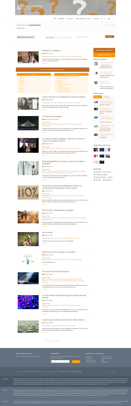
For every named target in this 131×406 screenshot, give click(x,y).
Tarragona (89, 403)
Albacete (22, 78)
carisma (65, 173)
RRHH (62, 56)
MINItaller (46, 195)
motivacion (67, 56)
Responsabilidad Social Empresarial (34, 384)
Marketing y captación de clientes (69, 382)
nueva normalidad (54, 148)
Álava (21, 76)
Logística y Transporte (55, 382)
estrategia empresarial (76, 124)
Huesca (108, 401)
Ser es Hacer (47, 232)
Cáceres (51, 401)
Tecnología (97, 172)
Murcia (40, 403)
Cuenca (81, 401)
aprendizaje (57, 171)
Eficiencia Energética (121, 379)
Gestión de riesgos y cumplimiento (95, 380)
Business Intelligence (62, 78)
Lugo (26, 403)
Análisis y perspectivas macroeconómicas (67, 76)
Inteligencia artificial (100, 177)
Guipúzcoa (99, 401)
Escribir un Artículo (104, 55)
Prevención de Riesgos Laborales (102, 382)
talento (59, 56)
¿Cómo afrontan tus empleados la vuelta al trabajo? (63, 97)
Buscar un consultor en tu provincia (52, 70)
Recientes (106, 97)
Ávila (21, 86)
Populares (98, 97)
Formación (66, 380)
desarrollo (62, 171)
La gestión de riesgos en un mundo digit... (106, 73)
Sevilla (82, 403)
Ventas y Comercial (103, 384)
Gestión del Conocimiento (110, 380)
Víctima (48, 173)
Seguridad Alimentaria (51, 384)
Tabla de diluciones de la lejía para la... (107, 135)
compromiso (52, 195)
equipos (46, 259)
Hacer (56, 238)
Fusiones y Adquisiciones (81, 380)
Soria (85, 403)
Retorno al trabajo (64, 148)
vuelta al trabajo (57, 102)
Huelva (104, 401)
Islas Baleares (113, 401)
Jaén (118, 401)
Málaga (33, 403)
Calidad (59, 80)
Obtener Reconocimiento (74, 279)
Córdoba (77, 401)
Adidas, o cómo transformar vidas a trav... (105, 83)
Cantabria (58, 401)
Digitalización (107, 180)
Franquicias (72, 380)
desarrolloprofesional (76, 56)
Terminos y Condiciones (65, 371)
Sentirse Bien (64, 279)
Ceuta (67, 401)
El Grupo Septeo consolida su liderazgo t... (106, 118)
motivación (64, 102)
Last (58, 340)
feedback (74, 195)
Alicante (22, 80)
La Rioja (126, 401)
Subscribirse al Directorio (104, 50)
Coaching (59, 82)
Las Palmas (16, 403)
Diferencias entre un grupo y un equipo (58, 252)
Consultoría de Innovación (64, 92)
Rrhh (110, 177)
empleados (73, 325)
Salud (44, 384)
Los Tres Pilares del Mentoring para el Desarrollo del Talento (64, 296)
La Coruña (121, 401)
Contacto (96, 18)
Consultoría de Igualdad (63, 90)
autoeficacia (80, 195)
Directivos (51, 279)
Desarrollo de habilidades (72, 171)
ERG (49, 126)
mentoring (70, 238)
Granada (89, 401)
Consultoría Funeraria (62, 88)
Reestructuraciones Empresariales (118, 382)
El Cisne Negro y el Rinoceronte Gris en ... (106, 109)
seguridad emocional (75, 148)
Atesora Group (48, 53)
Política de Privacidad (77, 371)
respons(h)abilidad (48, 171)
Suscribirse (76, 361)
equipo (58, 195)
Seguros (59, 384)
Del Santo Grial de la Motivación (55, 271)
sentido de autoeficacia (68, 305)
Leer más (44, 63)
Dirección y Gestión (110, 379)
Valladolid (106, 403)
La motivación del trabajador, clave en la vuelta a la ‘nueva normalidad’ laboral (63, 139)
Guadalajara (94, 401)
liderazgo (63, 195)
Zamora (114, 403)
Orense (48, 403)
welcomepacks (76, 102)
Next (53, 340)
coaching (64, 238)
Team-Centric (53, 218)
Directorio (70, 18)
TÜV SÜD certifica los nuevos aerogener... (106, 63)
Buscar (110, 36)
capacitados (58, 259)
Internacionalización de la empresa (25, 382)
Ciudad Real (72, 401)
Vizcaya (110, 403)
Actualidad (61, 18)
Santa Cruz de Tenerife (71, 403)
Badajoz (22, 88)
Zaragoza (119, 403)
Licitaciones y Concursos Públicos (42, 382)
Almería (22, 82)
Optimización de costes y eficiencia (85, 382)
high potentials (47, 305)
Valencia (101, 403)
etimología (73, 218)
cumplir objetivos (73, 259)
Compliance (60, 86)
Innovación (107, 172)
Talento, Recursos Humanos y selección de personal (74, 384)
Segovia (79, 403)
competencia (45, 307)
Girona (84, 401)
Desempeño (47, 218)
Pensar (60, 238)
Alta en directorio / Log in (83, 18)
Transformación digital (100, 174)
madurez (70, 102)
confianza (70, 173)
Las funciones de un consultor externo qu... (107, 102)
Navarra (44, 403)
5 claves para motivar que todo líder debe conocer (63, 320)
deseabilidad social (47, 219)
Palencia (52, 403)
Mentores (46, 279)
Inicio (107, 25)
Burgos (21, 92)
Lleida (23, 403)
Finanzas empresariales (58, 380)
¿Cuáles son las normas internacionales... (107, 126)
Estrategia (97, 180)
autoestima (60, 173)
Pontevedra (57, 403)
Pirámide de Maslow (53, 124)
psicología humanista (64, 124)
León (20, 403)
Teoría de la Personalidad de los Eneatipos (67, 281)
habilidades (82, 171)
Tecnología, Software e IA (93, 384)
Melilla (36, 403)
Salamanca (62, 403)
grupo (80, 259)
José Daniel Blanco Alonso (51, 119)
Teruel (94, 403)
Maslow (46, 124)
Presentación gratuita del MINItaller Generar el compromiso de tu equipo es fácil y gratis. (61, 187)
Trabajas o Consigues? (51, 50)
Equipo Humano (48, 99)
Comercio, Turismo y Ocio (63, 84)
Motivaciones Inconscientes (49, 281)
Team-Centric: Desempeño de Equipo (58, 210)
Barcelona (22, 90)
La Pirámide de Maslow (52, 116)
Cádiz (54, 401)
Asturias (22, 84)
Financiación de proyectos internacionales (42, 380)
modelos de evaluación (64, 218)
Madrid (29, 403)
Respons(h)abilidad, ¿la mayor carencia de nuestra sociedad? (63, 162)
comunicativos (65, 259)
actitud (54, 56)
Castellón (63, 401)
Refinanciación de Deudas (19, 384)
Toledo (97, 403)
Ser (53, 238)
